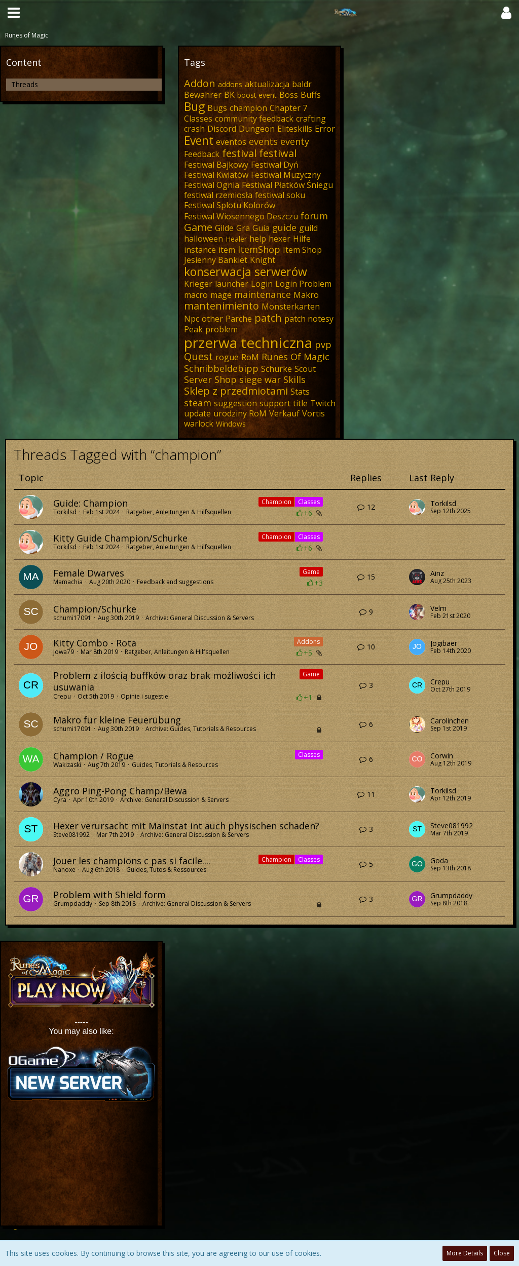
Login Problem (303, 283)
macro (196, 294)
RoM (250, 357)
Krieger (198, 283)
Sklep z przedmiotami (236, 391)
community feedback (254, 118)
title (300, 403)
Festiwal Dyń (275, 164)
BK (229, 94)
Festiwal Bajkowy (216, 164)
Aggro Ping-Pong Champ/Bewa (120, 791)
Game (198, 227)
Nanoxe (64, 869)
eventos (231, 141)
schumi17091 (72, 617)
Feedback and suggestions (175, 582)
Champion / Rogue (93, 756)
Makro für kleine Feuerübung (117, 720)
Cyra (59, 799)
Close (502, 1253)
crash (194, 128)
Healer (236, 239)
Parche (239, 318)
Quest (198, 356)
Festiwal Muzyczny (286, 174)
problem (221, 329)
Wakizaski (67, 764)
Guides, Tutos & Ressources (166, 869)
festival (239, 153)
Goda (439, 860)
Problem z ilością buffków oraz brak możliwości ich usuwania (164, 681)
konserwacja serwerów (245, 271)
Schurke (276, 368)
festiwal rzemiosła (218, 195)
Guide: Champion (90, 503)
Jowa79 (63, 651)
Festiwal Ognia (211, 184)
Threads (24, 84)
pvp (323, 344)
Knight (262, 259)
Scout (305, 368)
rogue (227, 357)
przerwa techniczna (248, 342)
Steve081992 (71, 834)
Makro (306, 294)
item (226, 249)
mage (221, 294)
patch (268, 318)
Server (198, 379)
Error (325, 128)
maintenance (262, 294)
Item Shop (302, 249)
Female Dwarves (88, 573)
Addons (308, 641)
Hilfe (302, 238)
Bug (194, 106)
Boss (288, 94)
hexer (279, 238)
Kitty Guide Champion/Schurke (120, 538)
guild (308, 228)
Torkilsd (65, 512)
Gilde (224, 228)
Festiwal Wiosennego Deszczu (241, 216)
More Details (465, 1253)
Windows (231, 424)
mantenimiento (221, 306)
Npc (191, 318)
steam (197, 403)
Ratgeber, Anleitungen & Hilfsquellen (178, 512)
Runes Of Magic (295, 357)
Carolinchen (449, 720)
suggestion (235, 403)
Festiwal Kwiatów (216, 174)
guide (284, 227)
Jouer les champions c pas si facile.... (131, 861)
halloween (203, 238)
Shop (225, 379)
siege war (260, 379)
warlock (198, 423)
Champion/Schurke (94, 609)
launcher (231, 283)
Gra (243, 228)
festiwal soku (280, 195)
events (263, 141)
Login (262, 283)
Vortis (313, 413)
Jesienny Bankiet (215, 259)
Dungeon (257, 128)
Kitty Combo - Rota (94, 643)
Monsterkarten (291, 306)
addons (230, 84)
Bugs (217, 107)
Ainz (437, 573)
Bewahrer (202, 94)
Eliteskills (294, 128)
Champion (276, 501)
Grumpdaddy (72, 903)
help (257, 238)
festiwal (277, 153)
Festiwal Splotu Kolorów (229, 205)
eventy (294, 141)
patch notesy (308, 318)
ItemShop (259, 249)
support (275, 403)
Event (198, 140)
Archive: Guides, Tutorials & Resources (200, 728)
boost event (257, 95)
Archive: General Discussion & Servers (199, 617)
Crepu (62, 696)
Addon (199, 83)
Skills (294, 379)
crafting (311, 118)
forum (314, 216)
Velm (438, 608)
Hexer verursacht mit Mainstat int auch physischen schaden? (186, 826)
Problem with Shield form (109, 895)
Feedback (201, 154)
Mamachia (68, 582)
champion (248, 107)
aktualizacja (267, 84)
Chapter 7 (288, 107)
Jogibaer (443, 643)
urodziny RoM (240, 413)
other (212, 318)
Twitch (323, 403)
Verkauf (284, 413)
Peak (193, 329)
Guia (261, 228)
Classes (198, 118)
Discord (221, 128)
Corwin (441, 755)
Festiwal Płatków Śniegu (287, 184)
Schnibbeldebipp (221, 368)
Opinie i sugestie (144, 696)
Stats (300, 391)
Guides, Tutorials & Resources (175, 764)
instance (200, 249)
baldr (302, 84)
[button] (13, 13)
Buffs (311, 94)
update (197, 413)
